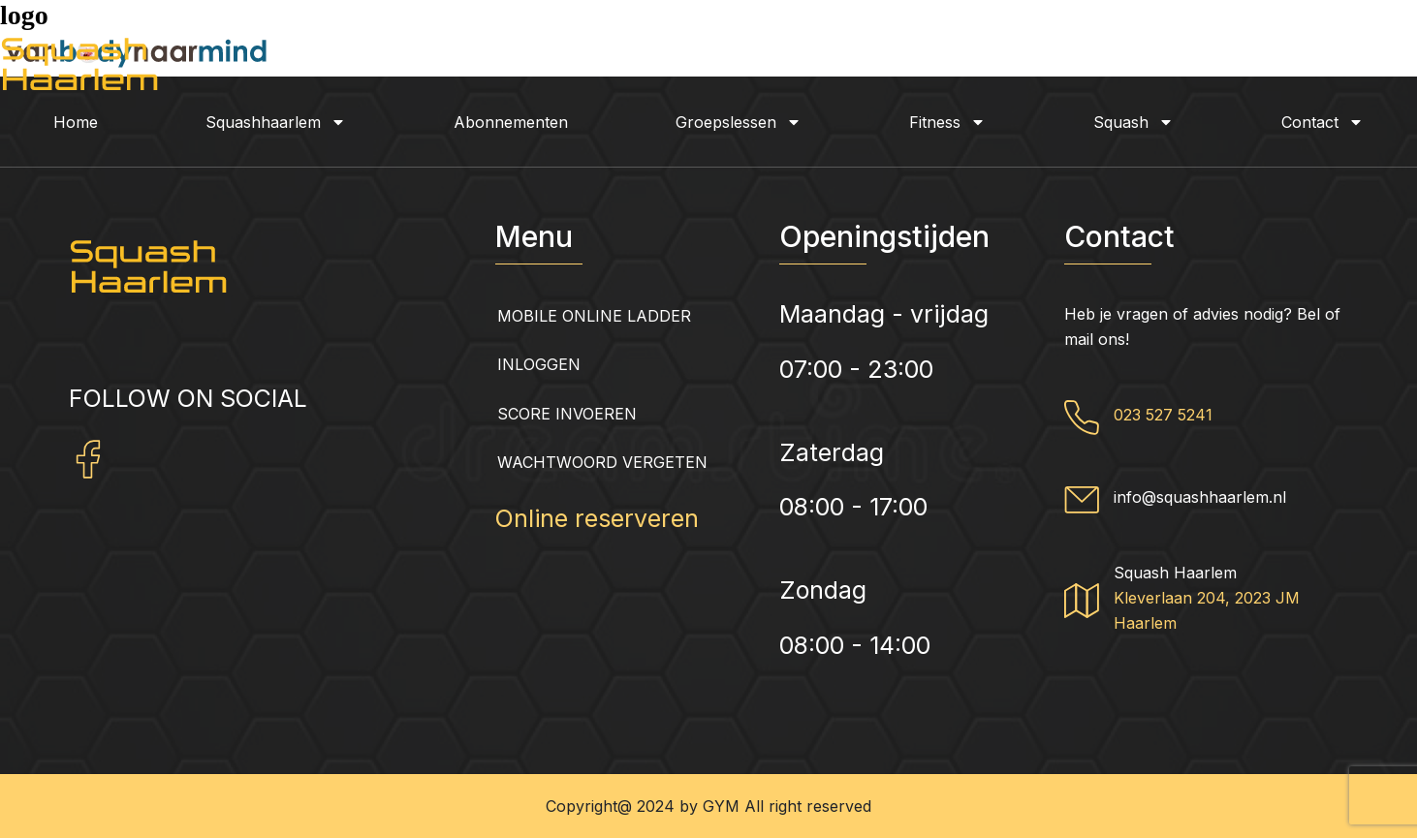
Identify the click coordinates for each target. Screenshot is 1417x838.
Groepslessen (739, 122)
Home (75, 122)
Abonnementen (511, 122)
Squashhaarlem (275, 122)
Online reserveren (597, 518)
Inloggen (539, 364)
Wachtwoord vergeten (602, 462)
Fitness (947, 122)
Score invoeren (567, 413)
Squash (1133, 122)
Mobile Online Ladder (594, 316)
